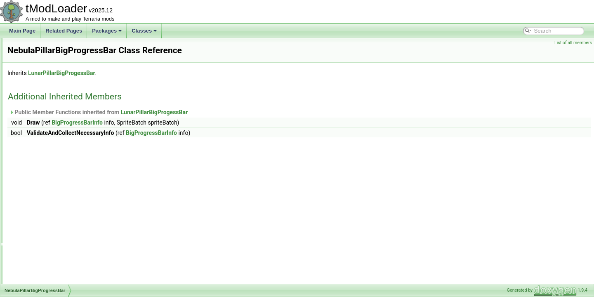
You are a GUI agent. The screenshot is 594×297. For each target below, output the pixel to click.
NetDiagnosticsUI (46, 256)
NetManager (40, 283)
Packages (107, 31)
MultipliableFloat (45, 65)
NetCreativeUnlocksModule (57, 237)
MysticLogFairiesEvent (52, 120)
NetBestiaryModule (48, 201)
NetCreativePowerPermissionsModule (69, 219)
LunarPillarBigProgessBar (164, 73)
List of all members (573, 42)
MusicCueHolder (45, 92)
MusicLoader (41, 110)
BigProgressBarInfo (180, 122)
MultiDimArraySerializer (53, 47)
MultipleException (46, 56)
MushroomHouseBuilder (53, 83)
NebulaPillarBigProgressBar (58, 165)
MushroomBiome (46, 74)
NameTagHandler (46, 138)
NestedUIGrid (42, 183)
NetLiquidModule (45, 274)
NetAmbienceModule (50, 192)
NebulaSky (39, 174)
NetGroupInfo (42, 265)
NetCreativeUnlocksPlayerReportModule (71, 247)
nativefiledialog (43, 156)
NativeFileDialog (45, 147)
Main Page (22, 31)
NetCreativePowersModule (56, 228)
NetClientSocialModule (52, 210)
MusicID (36, 101)
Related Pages (63, 31)
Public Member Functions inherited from (202, 112)
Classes (144, 31)
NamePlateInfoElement (52, 129)
